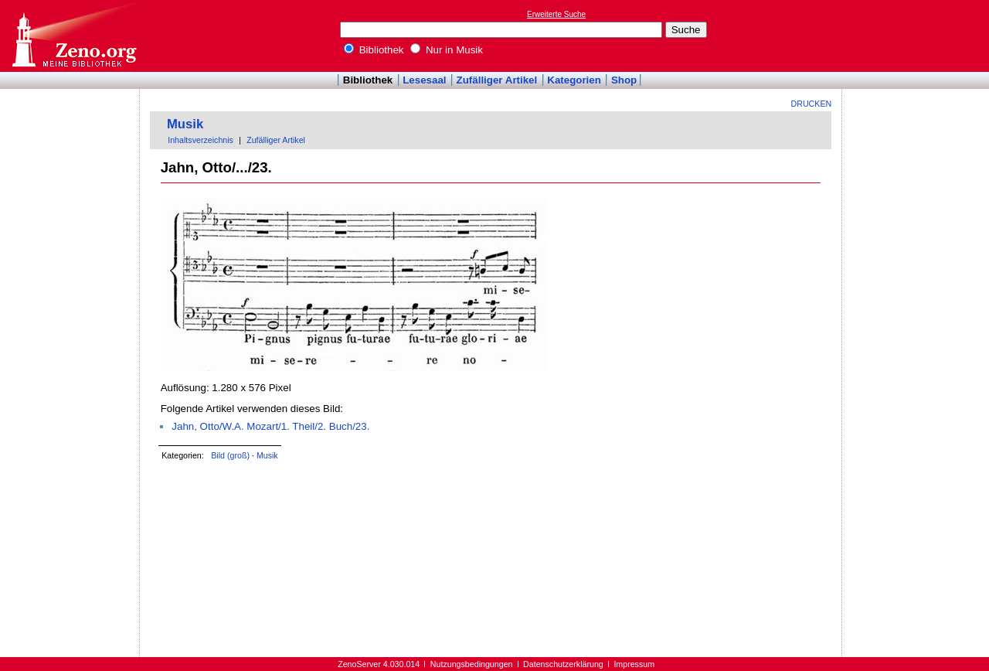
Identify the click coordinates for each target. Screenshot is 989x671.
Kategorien (574, 80)
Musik (185, 124)
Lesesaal (424, 80)
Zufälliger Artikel (497, 80)
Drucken (811, 103)
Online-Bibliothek (73, 36)
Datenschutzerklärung (563, 664)
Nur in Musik (446, 50)
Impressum (633, 664)
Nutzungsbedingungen (471, 664)
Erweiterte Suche (556, 14)
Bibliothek (374, 50)
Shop (624, 80)
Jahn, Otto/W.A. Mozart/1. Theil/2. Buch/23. (270, 426)
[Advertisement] (917, 35)
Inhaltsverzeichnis (200, 140)
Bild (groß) (230, 455)
